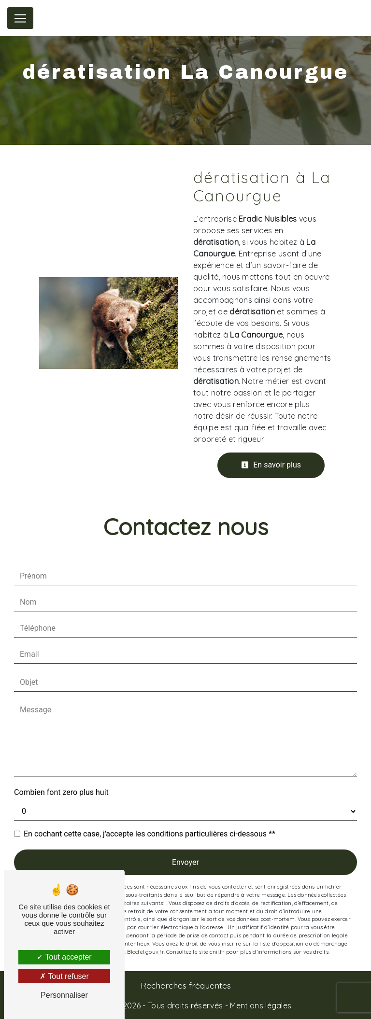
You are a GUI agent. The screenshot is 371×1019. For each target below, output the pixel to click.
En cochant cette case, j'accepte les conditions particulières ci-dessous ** (149, 833)
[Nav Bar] (20, 18)
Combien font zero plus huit (61, 792)
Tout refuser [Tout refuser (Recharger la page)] (64, 976)
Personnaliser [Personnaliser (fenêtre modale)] (64, 995)
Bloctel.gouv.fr (145, 951)
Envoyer (185, 862)
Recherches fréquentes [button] (186, 985)
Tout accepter (64, 957)
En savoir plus (271, 464)
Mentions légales (259, 1005)
